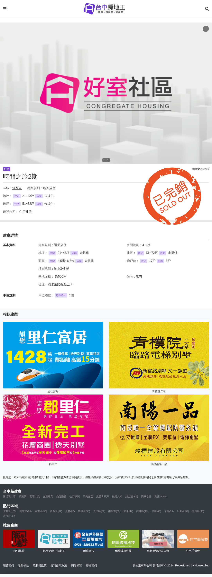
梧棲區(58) (84, 511)
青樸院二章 (9, 496)
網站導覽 (76, 565)
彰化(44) (128, 511)
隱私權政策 (40, 565)
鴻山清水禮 (131, 496)
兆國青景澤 (102, 496)
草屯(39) (169, 511)
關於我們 (8, 565)
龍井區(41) (142, 511)
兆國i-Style (160, 496)
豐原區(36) (198, 511)
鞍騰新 (22, 496)
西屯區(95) (41, 511)
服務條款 (23, 565)
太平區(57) (99, 511)
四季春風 (146, 496)
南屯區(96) (26, 511)
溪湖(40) (156, 511)
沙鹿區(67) (56, 511)
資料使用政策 (59, 565)
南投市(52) (114, 511)
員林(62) (70, 511)
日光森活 (88, 496)
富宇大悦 (35, 496)
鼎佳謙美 (61, 496)
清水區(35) (9, 515)
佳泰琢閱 (74, 496)
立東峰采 (48, 496)
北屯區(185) (9, 511)
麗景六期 (117, 496)
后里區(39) (183, 511)
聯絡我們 (91, 565)
